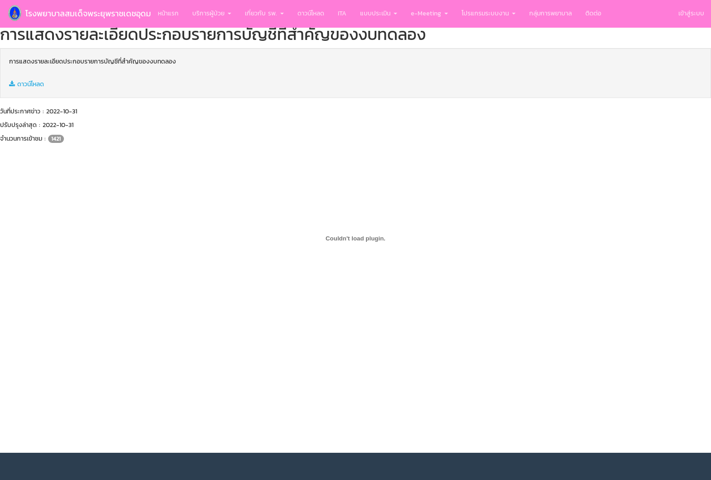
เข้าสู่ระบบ (691, 13)
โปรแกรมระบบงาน (489, 13)
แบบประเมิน (378, 13)
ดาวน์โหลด (310, 13)
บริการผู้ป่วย (211, 13)
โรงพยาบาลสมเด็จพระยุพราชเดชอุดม (79, 13)
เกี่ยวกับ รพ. (264, 13)
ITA (342, 13)
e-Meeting (429, 13)
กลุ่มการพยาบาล (550, 13)
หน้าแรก (168, 13)
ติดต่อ (593, 13)
